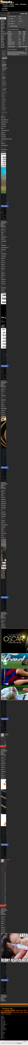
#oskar (3, 452)
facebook (2, 1013)
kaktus (10, 39)
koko (10, 35)
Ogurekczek (16, 54)
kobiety (2, 1010)
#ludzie (3, 580)
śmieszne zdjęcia (4, 65)
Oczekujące (23, 4)
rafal (10, 38)
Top (5, 4)
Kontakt (2, 1040)
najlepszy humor (16, 1012)
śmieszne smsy (8, 1013)
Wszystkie (25, 46)
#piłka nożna (3, 705)
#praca (3, 827)
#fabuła (3, 360)
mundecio (21, 52)
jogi (18, 52)
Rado (10, 40)
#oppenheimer (5, 202)
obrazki (4, 58)
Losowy (11, 4)
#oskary (3, 454)
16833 (20, 16)
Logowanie (4, 8)
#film (3, 195)
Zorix (5, 759)
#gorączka (4, 832)
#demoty (4, 966)
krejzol (10, 34)
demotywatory (4, 68)
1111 (16, 53)
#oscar (3, 200)
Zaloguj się (3, 223)
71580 (20, 18)
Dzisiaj (20, 46)
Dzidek (9, 52)
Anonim (10, 33)
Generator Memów (8, 6)
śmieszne (25, 1010)
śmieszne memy (10, 1010)
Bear (10, 37)
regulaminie (19, 1043)
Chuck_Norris (12, 43)
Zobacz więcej (14, 26)
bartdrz (9, 54)
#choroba (4, 974)
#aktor (3, 713)
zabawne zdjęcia (6, 1012)
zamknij (25, 1041)
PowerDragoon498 (22, 53)
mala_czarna (12, 41)
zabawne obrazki (19, 1010)
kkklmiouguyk (11, 53)
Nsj (12, 54)
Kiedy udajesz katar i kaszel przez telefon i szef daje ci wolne (3, 769)
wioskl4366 (14, 52)
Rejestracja (5, 10)
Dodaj (16, 4)
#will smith (3, 458)
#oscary (3, 197)
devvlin (3, 919)
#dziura (3, 352)
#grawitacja (4, 355)
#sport (3, 708)
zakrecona (12, 44)
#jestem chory (3, 836)
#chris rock (3, 461)
